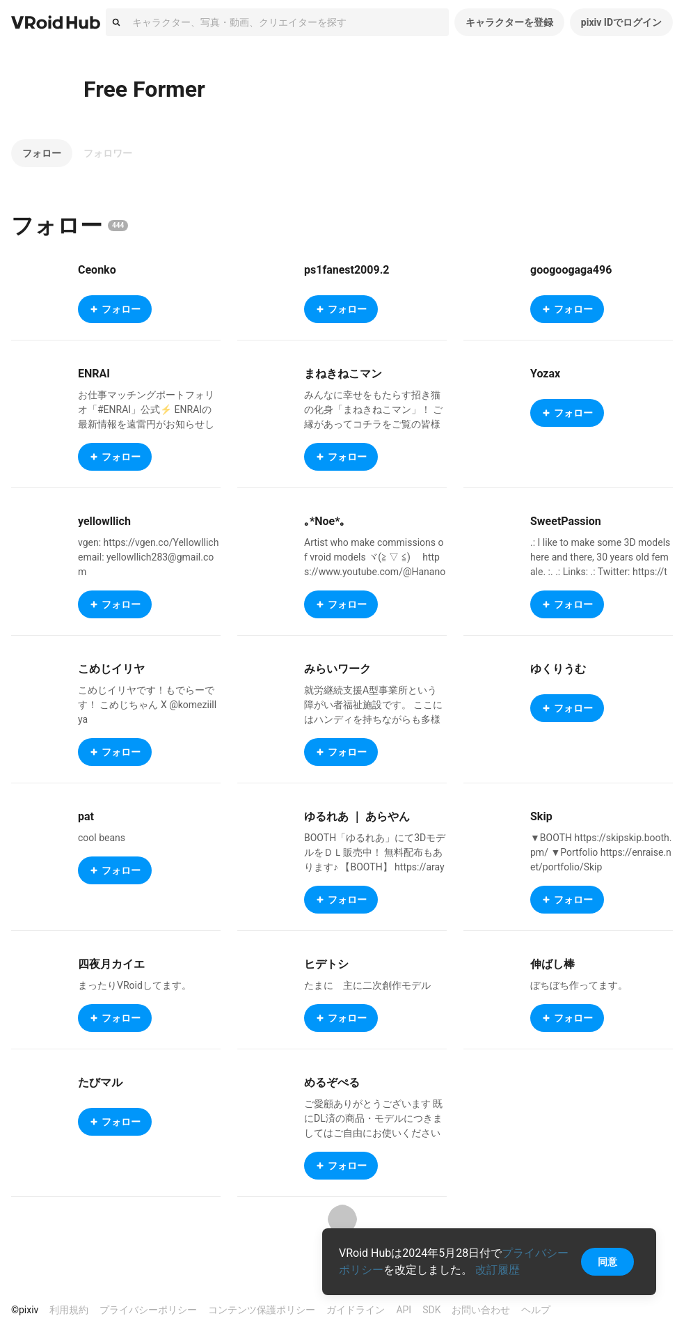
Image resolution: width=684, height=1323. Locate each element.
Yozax (545, 373)
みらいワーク (337, 668)
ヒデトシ (326, 964)
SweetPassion (565, 521)
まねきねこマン (343, 373)
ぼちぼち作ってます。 (579, 985)
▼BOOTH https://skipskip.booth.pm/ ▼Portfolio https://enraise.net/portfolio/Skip (601, 852)
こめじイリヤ (111, 668)
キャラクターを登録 (509, 22)
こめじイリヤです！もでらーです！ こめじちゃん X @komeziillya (147, 704)
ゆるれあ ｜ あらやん (357, 816)
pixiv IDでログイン (621, 22)
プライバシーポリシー (148, 1309)
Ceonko (97, 269)
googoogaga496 (571, 269)
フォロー (41, 153)
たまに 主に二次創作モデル (367, 985)
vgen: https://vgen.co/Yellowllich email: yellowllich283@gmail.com (148, 557)
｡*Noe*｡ (325, 521)
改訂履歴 (497, 1269)
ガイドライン (355, 1309)
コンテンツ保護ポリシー (261, 1309)
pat (86, 816)
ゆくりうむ (558, 668)
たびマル (100, 1082)
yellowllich (104, 521)
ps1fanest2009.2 (346, 269)
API (403, 1309)
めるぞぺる (332, 1082)
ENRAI (94, 373)
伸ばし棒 (552, 964)
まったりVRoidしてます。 (134, 985)
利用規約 (68, 1309)
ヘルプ (535, 1309)
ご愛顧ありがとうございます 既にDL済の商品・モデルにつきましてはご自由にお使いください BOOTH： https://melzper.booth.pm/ (374, 1133)
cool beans (101, 837)
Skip (541, 816)
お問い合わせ (481, 1309)
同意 (607, 1261)
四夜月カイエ (111, 964)
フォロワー (107, 153)
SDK (431, 1309)
